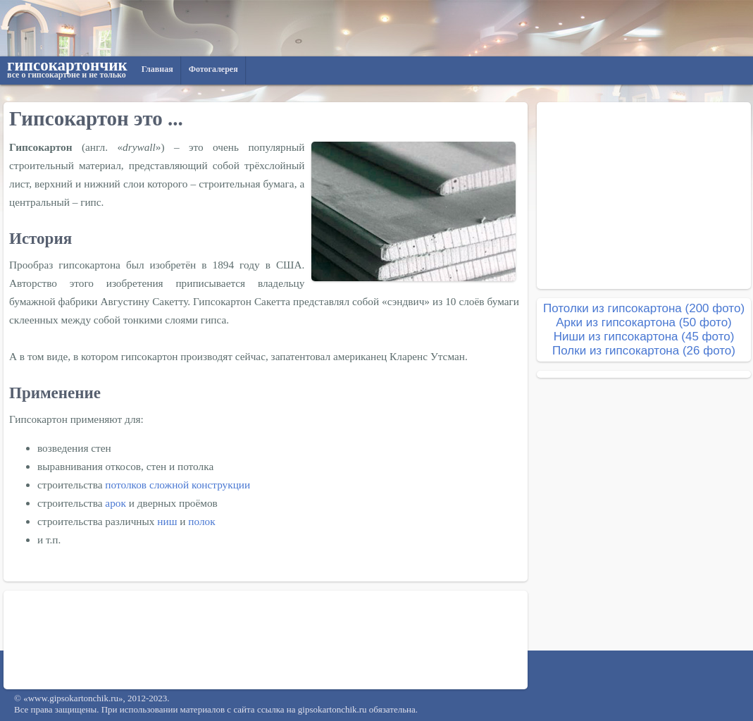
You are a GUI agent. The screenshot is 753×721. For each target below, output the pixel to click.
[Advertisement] (265, 640)
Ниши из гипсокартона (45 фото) (644, 336)
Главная (157, 69)
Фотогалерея (213, 69)
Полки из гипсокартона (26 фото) (643, 350)
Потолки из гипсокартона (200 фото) (644, 308)
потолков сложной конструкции (177, 485)
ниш (167, 521)
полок (201, 521)
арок (115, 503)
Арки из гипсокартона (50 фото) (644, 322)
